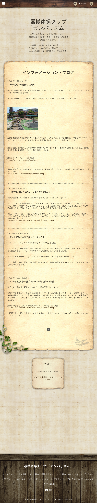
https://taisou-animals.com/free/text (22, 160)
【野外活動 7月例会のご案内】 (22, 85)
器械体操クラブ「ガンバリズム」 (42, 499)
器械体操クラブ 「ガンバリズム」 (48, 466)
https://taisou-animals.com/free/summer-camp (25, 174)
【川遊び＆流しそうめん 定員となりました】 (29, 192)
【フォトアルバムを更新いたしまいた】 (26, 237)
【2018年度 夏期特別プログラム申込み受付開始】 (31, 282)
